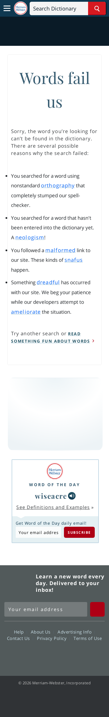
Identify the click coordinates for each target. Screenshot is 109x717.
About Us (42, 632)
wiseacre (51, 495)
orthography (58, 185)
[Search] (68, 8)
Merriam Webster (19, 583)
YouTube (65, 655)
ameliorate (26, 311)
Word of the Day (54, 484)
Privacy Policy (53, 638)
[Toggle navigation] (7, 8)
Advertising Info (76, 632)
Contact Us (20, 638)
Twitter (44, 655)
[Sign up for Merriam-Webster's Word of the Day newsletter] (45, 609)
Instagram (85, 655)
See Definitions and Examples (53, 507)
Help (20, 632)
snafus (74, 259)
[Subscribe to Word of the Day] (38, 532)
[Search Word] (97, 8)
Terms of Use (88, 638)
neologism (29, 237)
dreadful (48, 282)
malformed (60, 250)
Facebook (23, 655)
